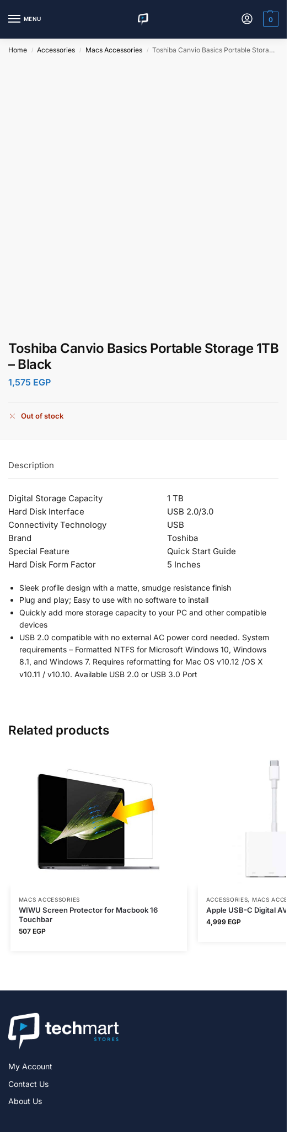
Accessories (56, 50)
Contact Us (28, 1084)
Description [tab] (31, 465)
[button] (269, 19)
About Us (25, 1101)
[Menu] (24, 19)
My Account (30, 1066)
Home (17, 50)
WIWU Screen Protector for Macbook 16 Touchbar (88, 915)
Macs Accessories (113, 50)
